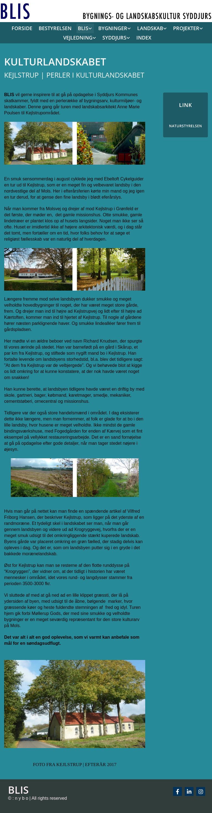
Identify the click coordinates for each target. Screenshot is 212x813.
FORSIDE (22, 28)
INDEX (143, 37)
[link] (83, 28)
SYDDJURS (114, 37)
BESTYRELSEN (55, 28)
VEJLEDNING (77, 37)
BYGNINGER (112, 28)
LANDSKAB (150, 28)
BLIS (83, 28)
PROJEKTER (186, 28)
